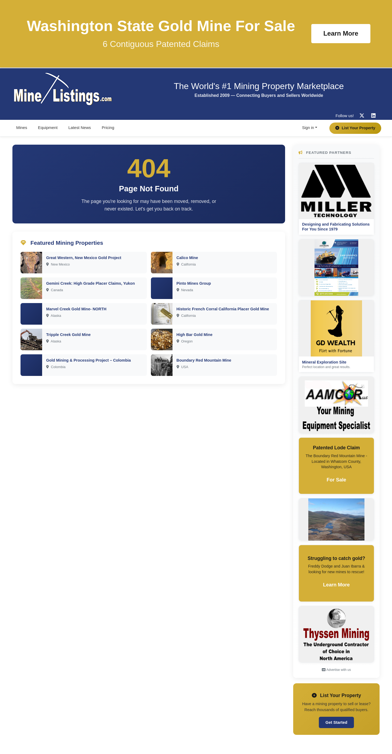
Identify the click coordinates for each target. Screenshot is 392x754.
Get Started (336, 722)
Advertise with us (336, 670)
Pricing (108, 127)
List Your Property (355, 128)
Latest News (79, 127)
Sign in (308, 127)
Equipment (48, 127)
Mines (21, 127)
